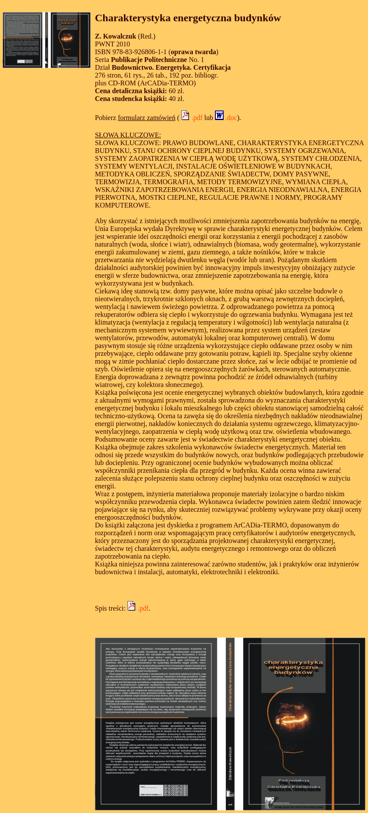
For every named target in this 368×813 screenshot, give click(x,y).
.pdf (190, 117)
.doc (226, 117)
